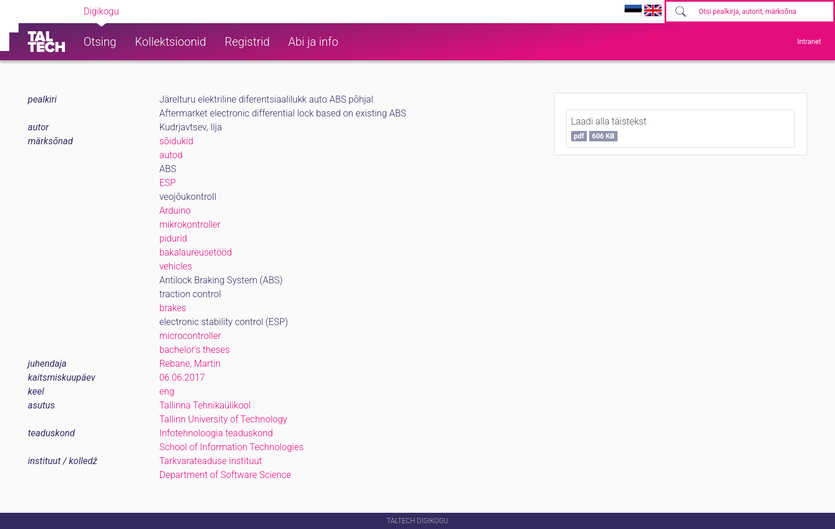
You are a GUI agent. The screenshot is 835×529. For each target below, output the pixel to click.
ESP (167, 182)
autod (171, 154)
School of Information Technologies (231, 447)
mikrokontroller (190, 224)
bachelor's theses (194, 349)
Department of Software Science (225, 474)
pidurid (173, 238)
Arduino (175, 210)
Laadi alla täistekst (609, 128)
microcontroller (190, 335)
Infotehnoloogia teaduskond (216, 433)
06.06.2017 (182, 377)
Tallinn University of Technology (223, 419)
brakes (173, 307)
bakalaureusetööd (195, 252)
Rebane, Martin (190, 363)
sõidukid (176, 141)
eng (167, 391)
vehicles (175, 266)
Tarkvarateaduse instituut (210, 460)
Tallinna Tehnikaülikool (205, 405)
